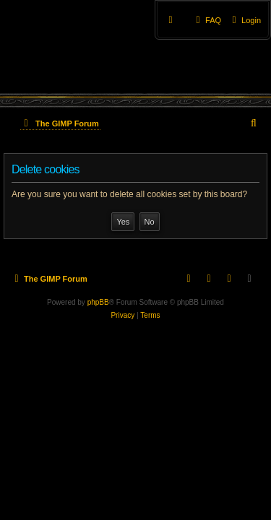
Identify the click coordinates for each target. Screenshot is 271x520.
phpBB (98, 302)
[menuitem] (244, 20)
